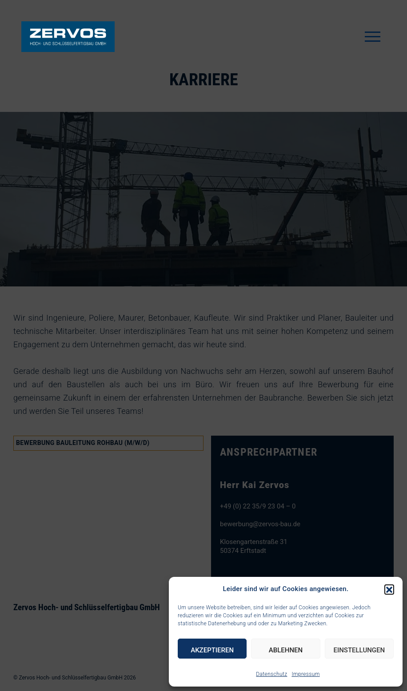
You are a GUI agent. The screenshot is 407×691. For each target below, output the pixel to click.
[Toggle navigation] (372, 36)
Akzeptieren (212, 650)
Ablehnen (286, 650)
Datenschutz (271, 674)
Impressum (305, 674)
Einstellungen (359, 650)
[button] (389, 589)
